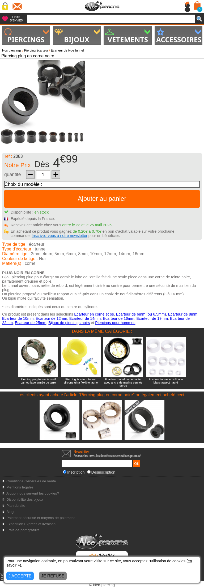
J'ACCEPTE (20, 576)
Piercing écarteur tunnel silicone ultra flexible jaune (81, 381)
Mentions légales (19, 487)
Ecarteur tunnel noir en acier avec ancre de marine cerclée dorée (123, 382)
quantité (12, 174)
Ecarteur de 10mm (17, 318)
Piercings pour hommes (115, 323)
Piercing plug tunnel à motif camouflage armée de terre (38, 381)
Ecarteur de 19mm (152, 318)
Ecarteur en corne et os (94, 314)
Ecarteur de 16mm (118, 318)
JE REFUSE (53, 576)
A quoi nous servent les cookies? (32, 493)
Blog (10, 512)
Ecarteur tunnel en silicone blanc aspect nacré (165, 381)
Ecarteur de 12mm (51, 318)
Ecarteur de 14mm (85, 318)
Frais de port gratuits (23, 530)
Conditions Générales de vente (31, 481)
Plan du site (15, 506)
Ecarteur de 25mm (30, 323)
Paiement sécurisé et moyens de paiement (40, 518)
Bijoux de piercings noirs (69, 323)
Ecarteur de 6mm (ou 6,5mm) (141, 314)
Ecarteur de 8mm (182, 314)
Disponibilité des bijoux (24, 499)
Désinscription (101, 472)
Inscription (74, 472)
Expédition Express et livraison (31, 524)
